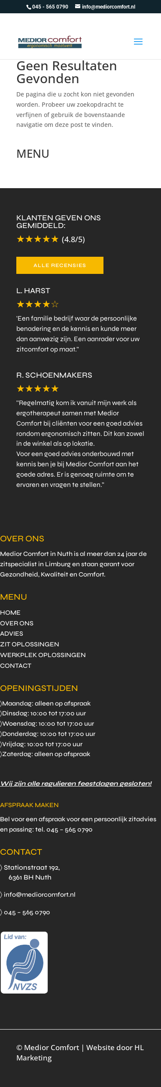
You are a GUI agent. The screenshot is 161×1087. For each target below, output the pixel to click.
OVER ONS (16, 623)
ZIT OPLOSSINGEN (29, 644)
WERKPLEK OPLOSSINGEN (43, 655)
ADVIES (11, 633)
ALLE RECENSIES (59, 265)
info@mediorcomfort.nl (40, 894)
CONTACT (15, 666)
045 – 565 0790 (27, 912)
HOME (10, 612)
